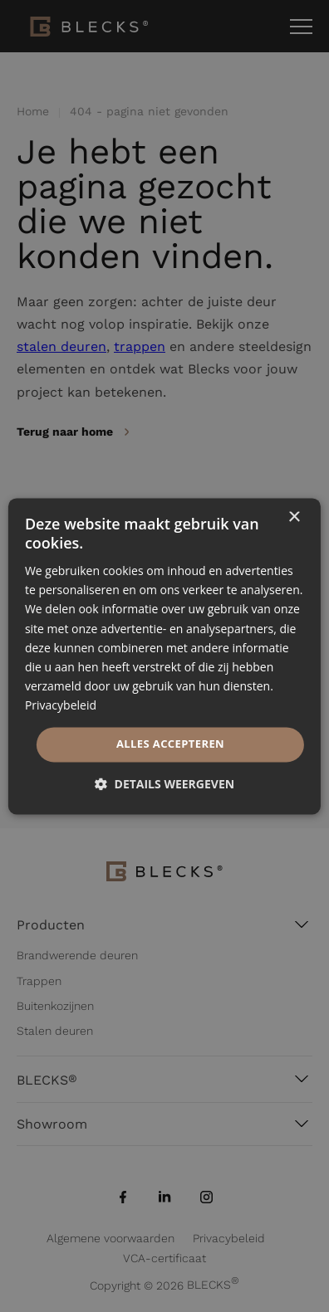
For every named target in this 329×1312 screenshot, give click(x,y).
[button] (164, 783)
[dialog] (164, 656)
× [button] (293, 517)
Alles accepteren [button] (170, 743)
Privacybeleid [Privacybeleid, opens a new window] (60, 705)
